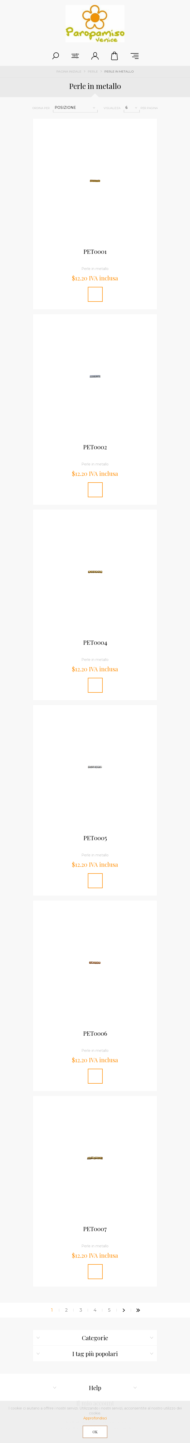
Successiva (123, 1310)
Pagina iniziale (68, 71)
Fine (138, 1310)
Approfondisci (95, 1418)
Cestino (114, 55)
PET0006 (95, 1033)
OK (95, 1432)
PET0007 (95, 1229)
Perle (93, 71)
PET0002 (95, 447)
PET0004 (95, 642)
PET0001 (95, 251)
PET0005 (95, 838)
